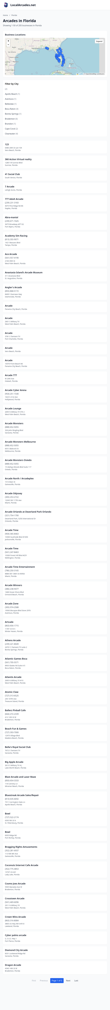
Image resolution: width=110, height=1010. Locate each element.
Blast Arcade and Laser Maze (20, 776)
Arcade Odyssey (13, 493)
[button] (59, 61)
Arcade (8, 305)
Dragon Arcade (13, 964)
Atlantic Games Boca (16, 658)
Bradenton (11, 118)
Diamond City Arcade (16, 950)
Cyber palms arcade (15, 935)
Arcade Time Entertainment (20, 566)
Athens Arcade (13, 640)
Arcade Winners (13, 585)
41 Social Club (12, 174)
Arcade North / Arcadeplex (19, 478)
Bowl (7, 813)
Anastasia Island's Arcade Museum (23, 272)
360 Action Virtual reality (18, 159)
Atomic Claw (11, 691)
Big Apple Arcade (14, 761)
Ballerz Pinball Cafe (15, 710)
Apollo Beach (12, 94)
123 (7, 144)
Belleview (10, 104)
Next (68, 980)
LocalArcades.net (23, 5)
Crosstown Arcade (14, 898)
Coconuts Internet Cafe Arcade (21, 865)
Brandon (10, 123)
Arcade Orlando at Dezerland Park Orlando (28, 511)
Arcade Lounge (13, 408)
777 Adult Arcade (14, 198)
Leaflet (80, 74)
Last (76, 980)
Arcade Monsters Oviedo (18, 460)
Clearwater (11, 133)
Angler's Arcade (13, 287)
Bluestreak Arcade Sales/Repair (22, 795)
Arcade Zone (11, 603)
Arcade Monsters (14, 423)
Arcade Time (11, 530)
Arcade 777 (11, 375)
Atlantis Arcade (13, 677)
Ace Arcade (11, 254)
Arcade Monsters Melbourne (20, 441)
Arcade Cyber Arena (15, 390)
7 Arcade (9, 186)
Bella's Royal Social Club (18, 747)
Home (5, 15)
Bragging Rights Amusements (21, 846)
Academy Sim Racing (16, 235)
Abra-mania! (11, 217)
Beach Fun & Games (15, 728)
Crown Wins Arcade (15, 916)
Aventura (10, 99)
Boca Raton (11, 108)
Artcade (9, 621)
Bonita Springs (13, 113)
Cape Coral (11, 128)
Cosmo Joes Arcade (15, 883)
